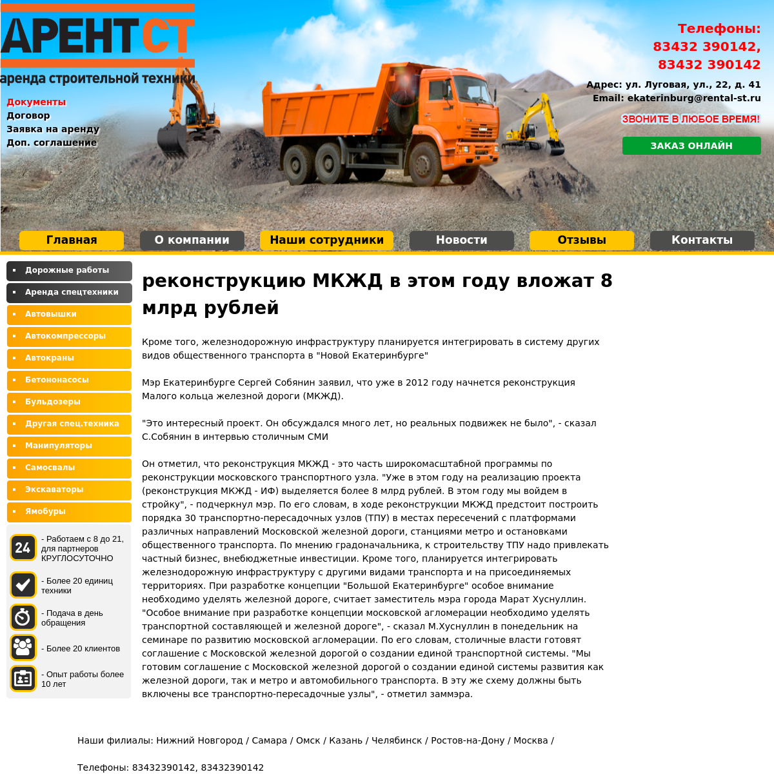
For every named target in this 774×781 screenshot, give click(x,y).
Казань (345, 740)
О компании (192, 239)
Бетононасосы (57, 379)
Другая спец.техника (72, 423)
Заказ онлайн (692, 146)
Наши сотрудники (327, 239)
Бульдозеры (53, 401)
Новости (462, 239)
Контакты (702, 239)
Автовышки (51, 314)
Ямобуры (45, 511)
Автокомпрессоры (65, 336)
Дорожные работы (67, 270)
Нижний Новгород (199, 740)
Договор (28, 115)
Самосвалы (50, 467)
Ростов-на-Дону (467, 740)
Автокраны (49, 357)
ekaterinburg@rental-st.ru (694, 98)
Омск (308, 740)
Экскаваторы (54, 489)
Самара (269, 740)
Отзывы (581, 239)
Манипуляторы (58, 445)
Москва (530, 740)
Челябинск (397, 740)
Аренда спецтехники (72, 292)
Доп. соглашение (51, 142)
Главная (71, 239)
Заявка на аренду (52, 129)
